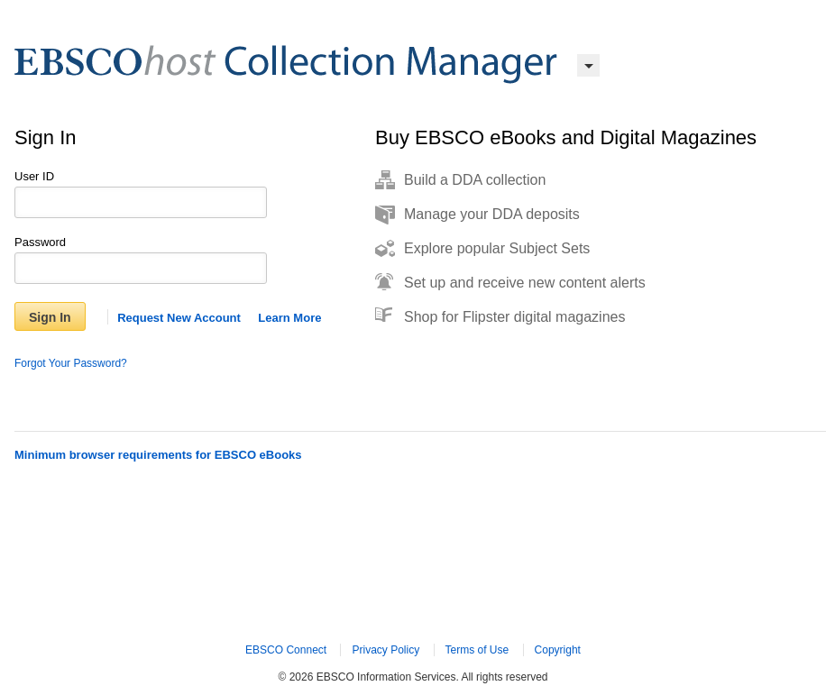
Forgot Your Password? (70, 363)
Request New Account (179, 318)
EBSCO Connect (285, 650)
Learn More (289, 318)
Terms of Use (477, 650)
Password (40, 242)
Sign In (50, 317)
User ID (34, 176)
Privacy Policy (385, 650)
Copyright (558, 650)
